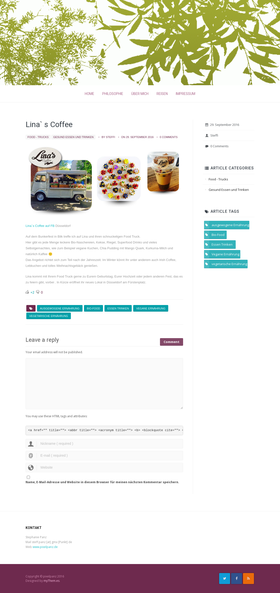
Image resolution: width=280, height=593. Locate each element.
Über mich (140, 94)
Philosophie (112, 94)
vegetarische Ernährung (48, 316)
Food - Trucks (38, 137)
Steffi (211, 135)
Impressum (185, 94)
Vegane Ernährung (150, 308)
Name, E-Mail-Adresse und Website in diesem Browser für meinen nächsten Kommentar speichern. (102, 482)
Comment (171, 340)
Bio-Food (93, 308)
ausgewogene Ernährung (60, 308)
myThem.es (51, 581)
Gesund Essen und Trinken (73, 137)
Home (89, 94)
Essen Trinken (118, 308)
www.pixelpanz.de (45, 547)
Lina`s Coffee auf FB (40, 226)
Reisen (162, 94)
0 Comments (168, 137)
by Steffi (108, 137)
